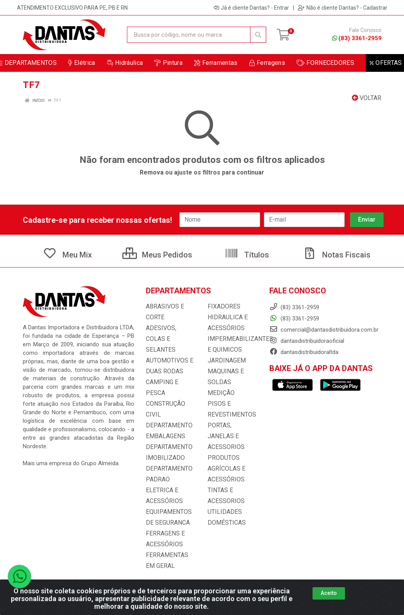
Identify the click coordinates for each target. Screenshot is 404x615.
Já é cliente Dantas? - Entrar (251, 7)
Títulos (247, 254)
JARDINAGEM (225, 360)
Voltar (366, 98)
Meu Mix (67, 254)
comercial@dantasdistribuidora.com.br (324, 329)
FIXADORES (222, 306)
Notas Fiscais (336, 254)
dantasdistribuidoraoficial (306, 340)
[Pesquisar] (258, 35)
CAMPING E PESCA (170, 371)
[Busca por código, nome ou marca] (188, 35)
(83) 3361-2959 (357, 38)
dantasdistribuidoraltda (303, 352)
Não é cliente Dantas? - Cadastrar (342, 7)
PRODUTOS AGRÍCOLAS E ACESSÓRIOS (225, 458)
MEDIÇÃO (220, 393)
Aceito (329, 593)
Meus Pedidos (157, 254)
